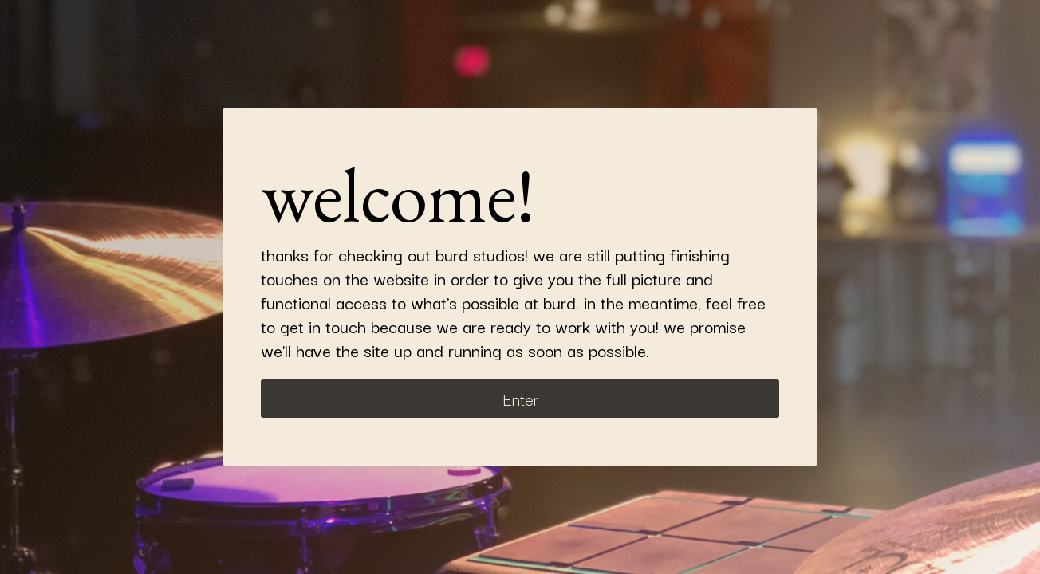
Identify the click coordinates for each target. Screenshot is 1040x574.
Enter (520, 398)
